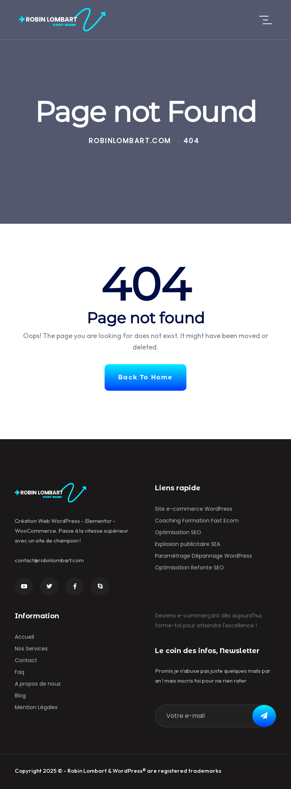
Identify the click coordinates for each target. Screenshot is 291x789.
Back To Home (145, 377)
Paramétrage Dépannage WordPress (203, 556)
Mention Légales (36, 707)
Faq (19, 672)
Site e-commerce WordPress (193, 509)
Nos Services (31, 648)
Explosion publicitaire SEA (187, 544)
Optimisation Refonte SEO (189, 567)
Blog (20, 695)
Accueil (24, 637)
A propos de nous (38, 684)
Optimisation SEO (178, 532)
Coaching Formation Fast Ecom (197, 520)
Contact (26, 660)
